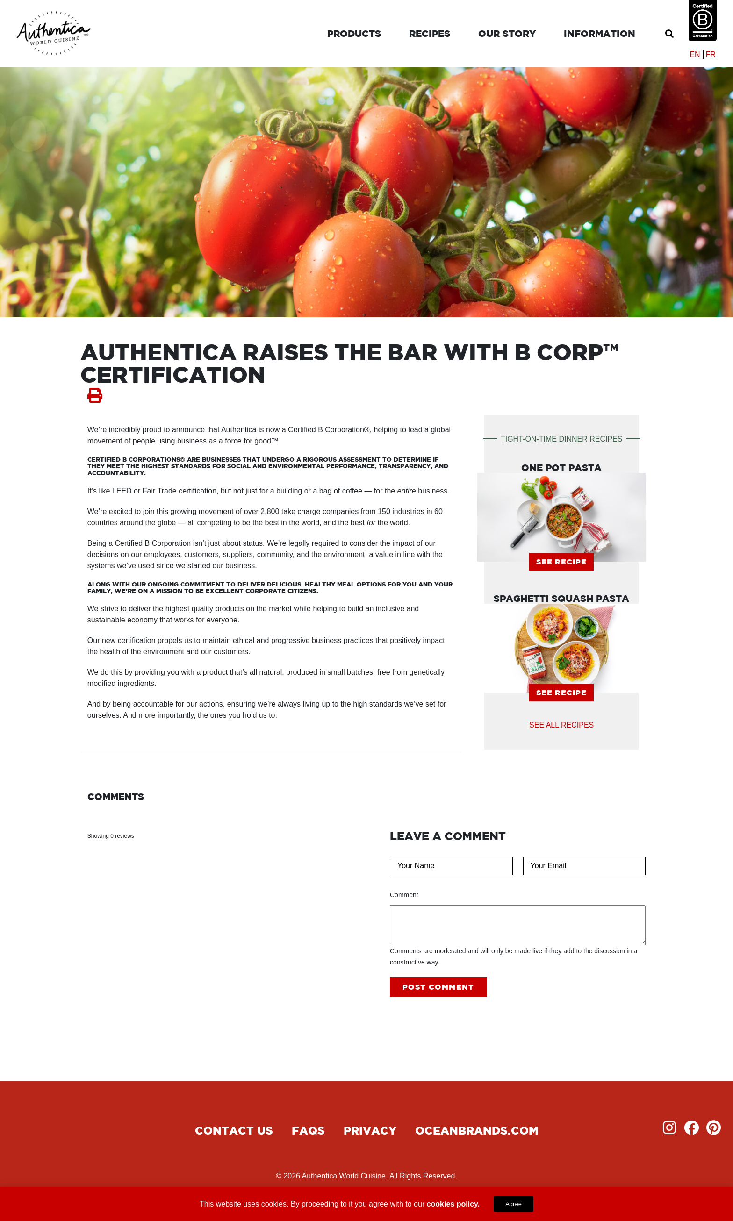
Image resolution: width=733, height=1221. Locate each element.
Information (599, 33)
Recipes (429, 33)
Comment (404, 895)
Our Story (507, 33)
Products (354, 33)
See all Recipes (561, 725)
